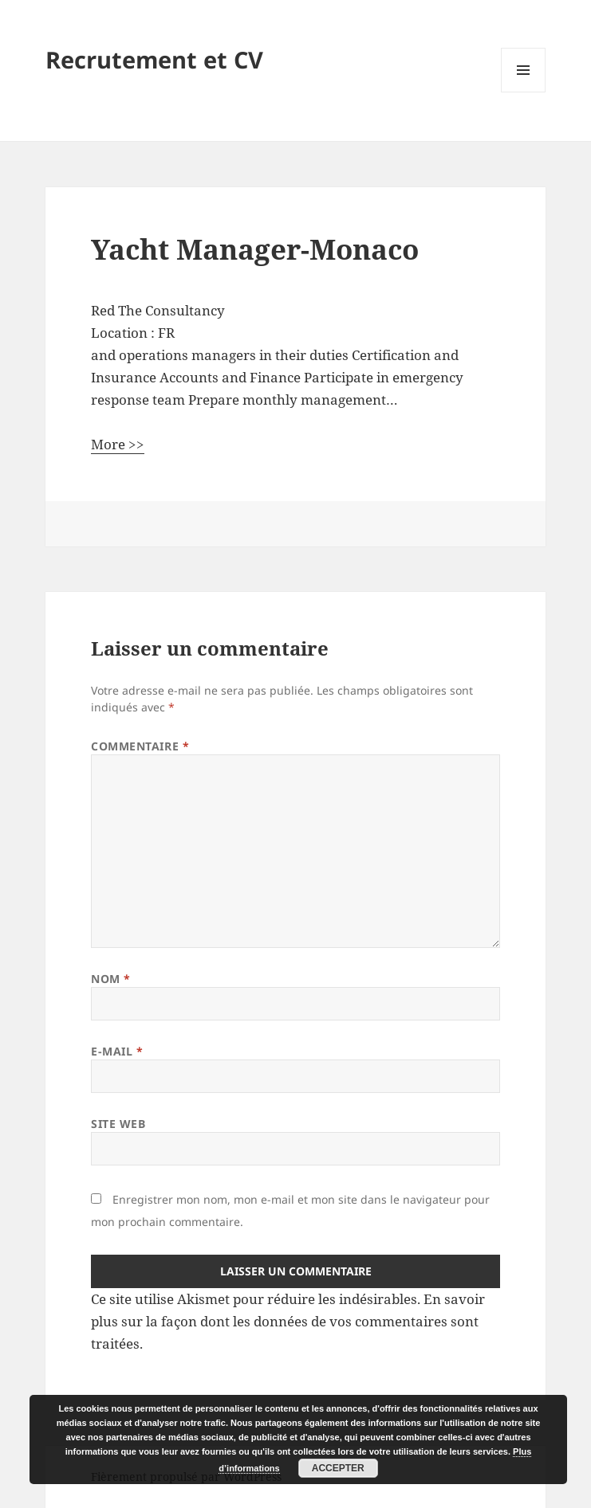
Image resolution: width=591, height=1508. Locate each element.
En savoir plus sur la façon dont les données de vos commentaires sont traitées (288, 1321)
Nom (111, 978)
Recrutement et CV (154, 59)
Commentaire (140, 746)
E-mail (117, 1051)
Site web (118, 1123)
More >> (117, 444)
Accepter (338, 1468)
